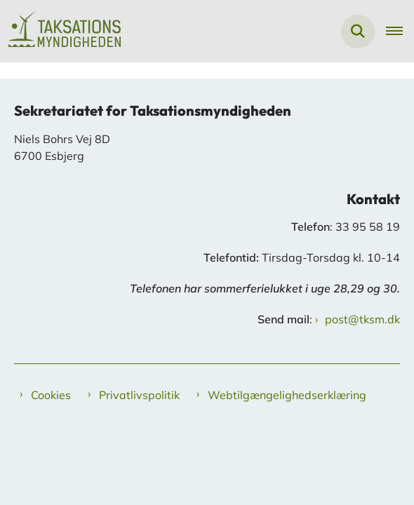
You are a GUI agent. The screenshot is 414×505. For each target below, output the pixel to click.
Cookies (51, 395)
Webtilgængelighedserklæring (287, 395)
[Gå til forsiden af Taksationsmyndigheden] (60, 31)
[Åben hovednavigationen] (400, 31)
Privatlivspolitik (139, 395)
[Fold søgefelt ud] (358, 31)
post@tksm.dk (362, 319)
